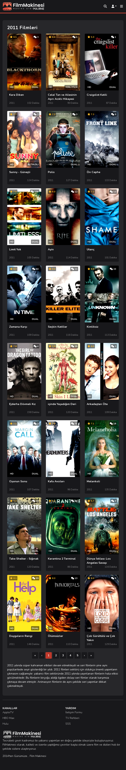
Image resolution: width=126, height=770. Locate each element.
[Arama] (105, 6)
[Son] (91, 655)
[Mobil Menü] (121, 6)
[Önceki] (42, 655)
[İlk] (35, 655)
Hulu (5, 724)
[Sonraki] (84, 655)
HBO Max (8, 718)
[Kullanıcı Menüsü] (114, 6)
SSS (68, 724)
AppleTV (8, 712)
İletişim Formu (73, 712)
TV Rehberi (72, 718)
